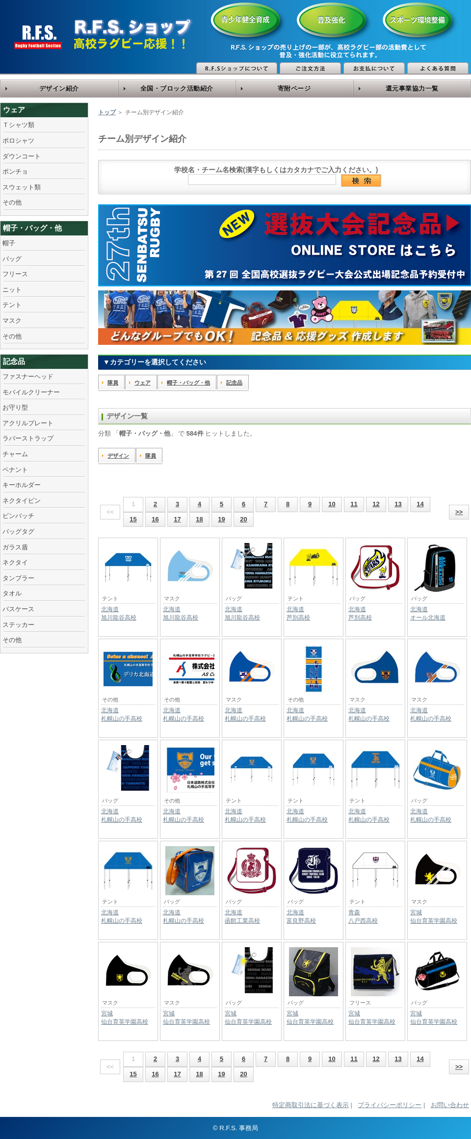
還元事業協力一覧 (412, 88)
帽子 (8, 243)
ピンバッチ (18, 515)
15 (133, 519)
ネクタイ (15, 562)
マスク (12, 320)
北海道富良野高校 (301, 916)
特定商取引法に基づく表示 (310, 1105)
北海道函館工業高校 (242, 916)
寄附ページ (294, 88)
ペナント (15, 469)
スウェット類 (21, 187)
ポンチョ (15, 171)
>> (459, 512)
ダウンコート (21, 156)
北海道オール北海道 (427, 613)
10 (331, 504)
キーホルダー (21, 485)
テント (12, 305)
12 (375, 504)
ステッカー (18, 624)
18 (199, 519)
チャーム (15, 454)
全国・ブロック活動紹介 (176, 88)
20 (243, 519)
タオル (12, 593)
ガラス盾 (15, 547)
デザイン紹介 (59, 88)
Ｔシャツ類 (18, 125)
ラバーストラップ (27, 438)
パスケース (18, 609)
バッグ (12, 258)
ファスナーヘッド (27, 376)
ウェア (14, 109)
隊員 (112, 383)
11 (353, 504)
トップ (107, 112)
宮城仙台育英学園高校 (433, 916)
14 (420, 504)
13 (397, 504)
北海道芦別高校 (298, 613)
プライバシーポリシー (389, 1105)
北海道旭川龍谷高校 (118, 613)
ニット (12, 289)
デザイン (118, 456)
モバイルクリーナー (31, 392)
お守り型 (15, 407)
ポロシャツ (18, 140)
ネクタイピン (21, 500)
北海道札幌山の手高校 (121, 714)
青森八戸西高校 (363, 916)
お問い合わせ (450, 1105)
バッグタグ (18, 531)
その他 (12, 202)
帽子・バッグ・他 (32, 228)
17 (177, 519)
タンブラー (18, 578)
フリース (15, 274)
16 (155, 519)
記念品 (14, 361)
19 (221, 519)
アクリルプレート (27, 423)
